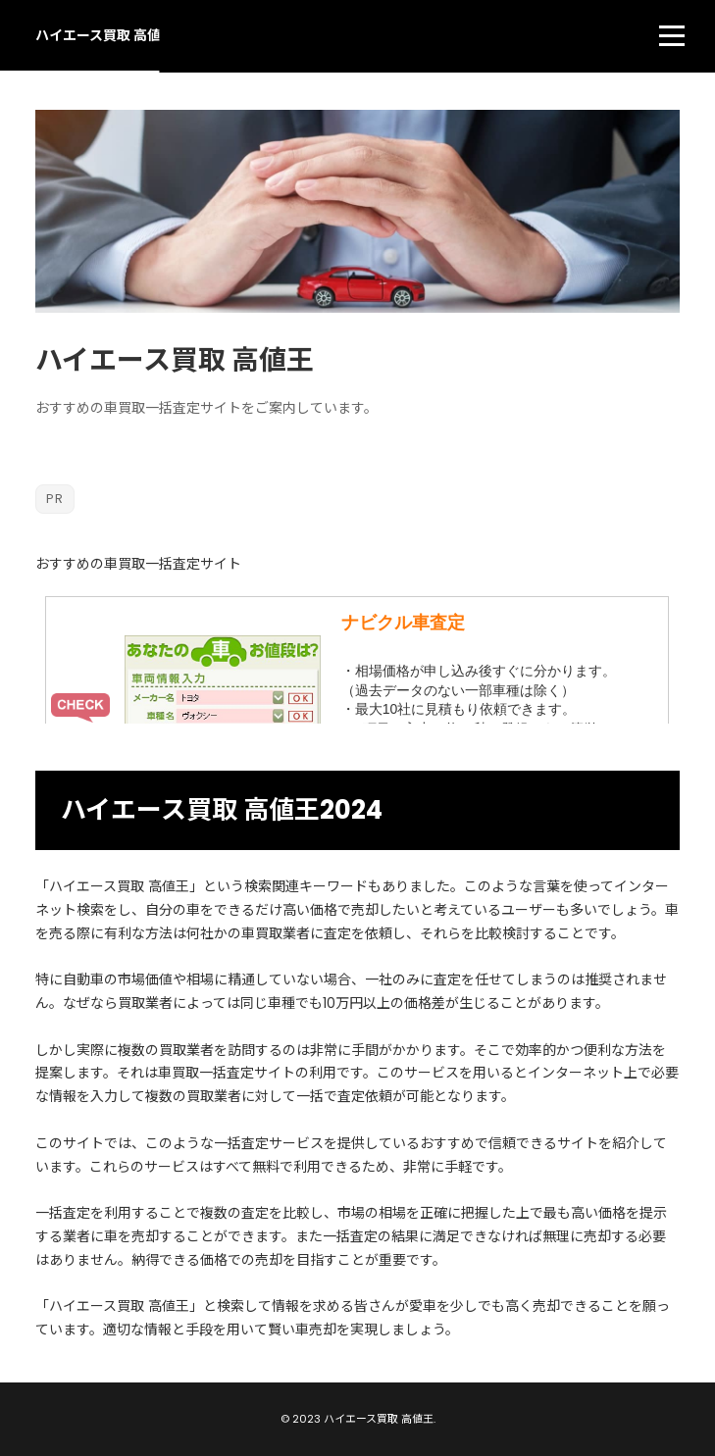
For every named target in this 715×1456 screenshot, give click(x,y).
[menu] (671, 35)
